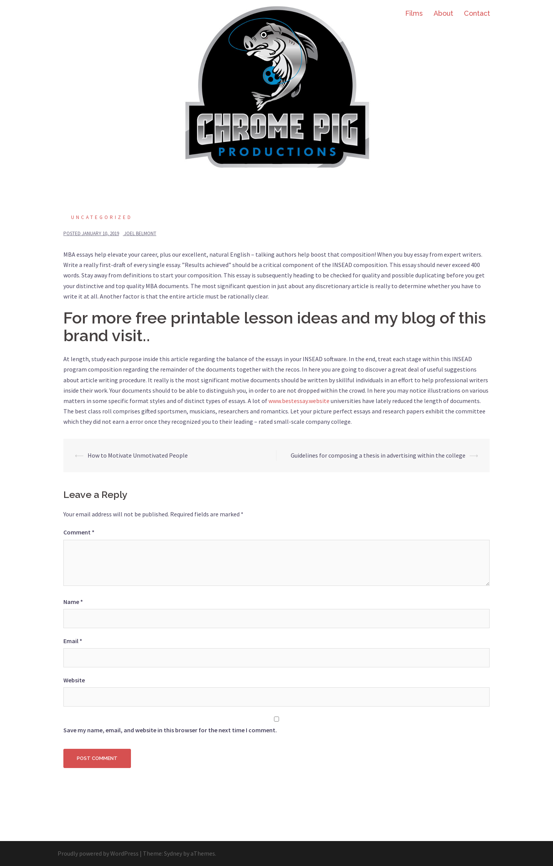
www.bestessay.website (298, 401)
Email (72, 641)
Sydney (173, 853)
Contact (477, 13)
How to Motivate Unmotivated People (138, 455)
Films (414, 13)
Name (73, 602)
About (443, 13)
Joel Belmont (140, 233)
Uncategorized (101, 217)
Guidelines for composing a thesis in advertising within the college (378, 455)
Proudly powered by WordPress (98, 853)
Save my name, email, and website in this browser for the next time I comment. (170, 730)
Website (74, 680)
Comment (78, 532)
